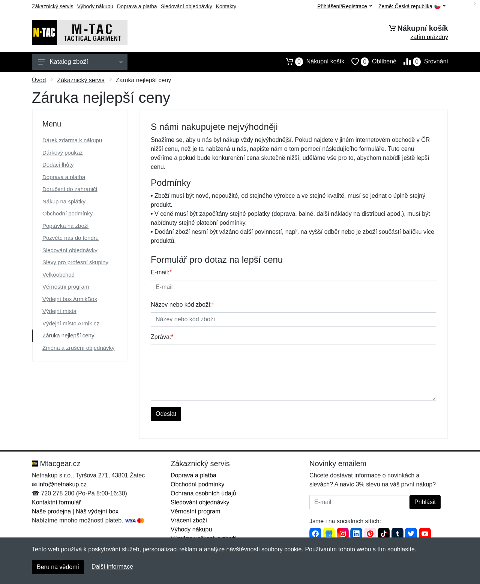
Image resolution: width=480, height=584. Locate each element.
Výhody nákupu (95, 6)
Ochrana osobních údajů (203, 493)
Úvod (39, 80)
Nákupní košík (311, 61)
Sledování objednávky (186, 6)
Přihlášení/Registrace (344, 6)
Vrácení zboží (189, 520)
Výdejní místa (59, 311)
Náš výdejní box (97, 511)
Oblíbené (370, 61)
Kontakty (226, 6)
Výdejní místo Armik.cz (70, 323)
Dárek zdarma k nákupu (72, 140)
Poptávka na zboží (65, 226)
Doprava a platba (137, 6)
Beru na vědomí (58, 567)
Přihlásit (425, 502)
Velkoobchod (58, 274)
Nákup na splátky (64, 201)
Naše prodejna (51, 511)
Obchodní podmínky (67, 213)
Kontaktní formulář (56, 502)
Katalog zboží (80, 61)
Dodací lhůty (58, 164)
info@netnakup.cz (62, 484)
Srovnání (422, 61)
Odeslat (166, 414)
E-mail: (161, 272)
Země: (412, 6)
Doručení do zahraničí (70, 189)
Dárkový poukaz (62, 152)
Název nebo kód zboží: (182, 304)
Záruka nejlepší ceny (68, 335)
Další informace (112, 566)
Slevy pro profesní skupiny (75, 262)
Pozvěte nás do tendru (70, 238)
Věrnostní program (65, 286)
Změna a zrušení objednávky (78, 348)
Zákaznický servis (52, 6)
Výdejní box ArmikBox (69, 299)
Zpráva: (162, 337)
